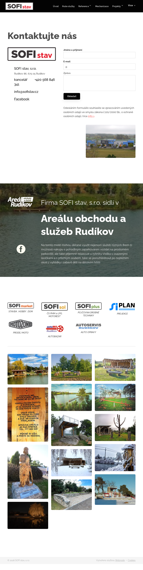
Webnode (120, 560)
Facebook (21, 99)
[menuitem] (62, 6)
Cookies (131, 560)
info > (91, 116)
